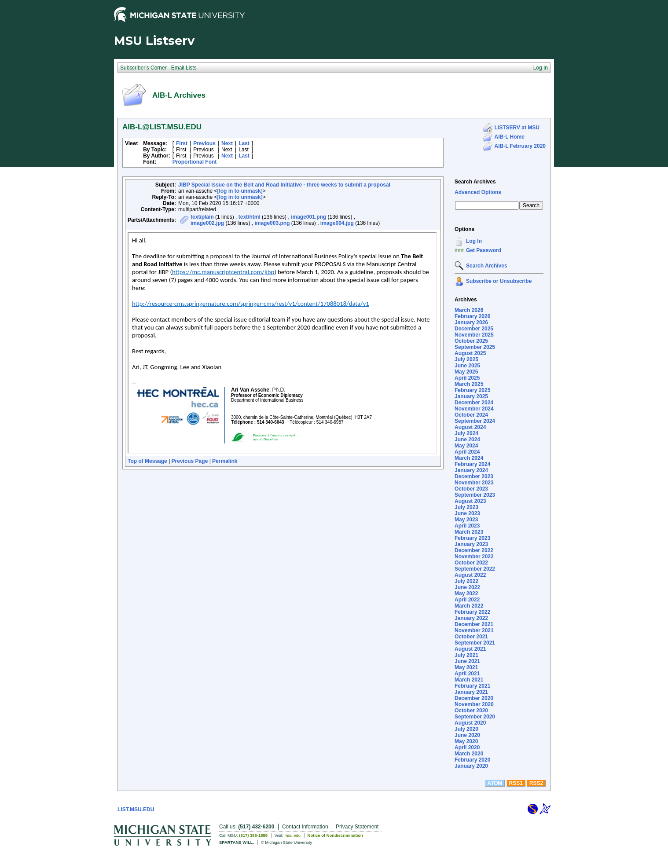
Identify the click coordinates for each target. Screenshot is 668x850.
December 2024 (474, 402)
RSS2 (536, 783)
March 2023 (469, 532)
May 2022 (466, 593)
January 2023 (471, 544)
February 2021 (472, 686)
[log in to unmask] (239, 191)
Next (227, 143)
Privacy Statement (357, 827)
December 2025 (474, 329)
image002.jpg (207, 223)
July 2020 (466, 729)
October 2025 (471, 341)
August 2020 (470, 723)
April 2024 (467, 452)
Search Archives (475, 182)
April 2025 (467, 378)
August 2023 (470, 501)
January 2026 (471, 322)
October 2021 (471, 637)
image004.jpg (337, 223)
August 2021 (470, 649)
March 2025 (469, 384)
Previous (204, 143)
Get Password (483, 250)
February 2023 (472, 538)
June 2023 (467, 513)
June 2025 (467, 366)
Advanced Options (478, 192)
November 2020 (474, 704)
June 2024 (467, 439)
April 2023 (467, 526)
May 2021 (466, 667)
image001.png (308, 217)
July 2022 (466, 581)
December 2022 (474, 550)
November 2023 (474, 483)
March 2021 (469, 680)
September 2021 (475, 643)
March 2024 (469, 458)
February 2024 (472, 464)
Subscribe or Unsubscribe (499, 281)
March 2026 (469, 310)
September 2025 (475, 347)
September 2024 (475, 421)
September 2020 (475, 717)
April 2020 (467, 747)
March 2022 (469, 606)
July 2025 (466, 359)
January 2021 (471, 692)
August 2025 (470, 353)
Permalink (224, 461)
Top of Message (147, 461)
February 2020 (472, 760)
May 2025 (466, 372)
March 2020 (469, 754)
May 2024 (466, 446)
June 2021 (467, 661)
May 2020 (466, 741)
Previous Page (190, 461)
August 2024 (470, 427)
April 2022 (467, 600)
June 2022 (467, 587)
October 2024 (471, 415)
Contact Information (305, 827)
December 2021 (474, 624)
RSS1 (516, 783)
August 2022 (470, 575)
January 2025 (471, 396)
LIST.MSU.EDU (135, 809)
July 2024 (466, 433)
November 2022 (474, 556)
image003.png (272, 223)
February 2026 (472, 316)
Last (244, 143)
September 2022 (475, 569)
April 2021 (467, 673)
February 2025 (472, 390)
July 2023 (466, 507)
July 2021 (466, 655)
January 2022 (471, 618)
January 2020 (471, 766)
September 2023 (475, 495)
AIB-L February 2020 (520, 146)
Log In (474, 241)
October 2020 (471, 710)
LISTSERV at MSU (517, 128)
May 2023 (466, 520)
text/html (250, 217)
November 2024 (474, 409)
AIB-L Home (510, 137)
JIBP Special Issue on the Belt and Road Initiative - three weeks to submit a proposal (284, 185)
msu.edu (293, 835)
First (181, 143)
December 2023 (474, 476)
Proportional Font (195, 162)
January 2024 (471, 470)
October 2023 (471, 489)
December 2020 (474, 698)
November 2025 (474, 335)
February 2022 (472, 612)
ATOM (494, 783)
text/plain (202, 217)
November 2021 (474, 630)
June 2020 (467, 735)
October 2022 (471, 563)
